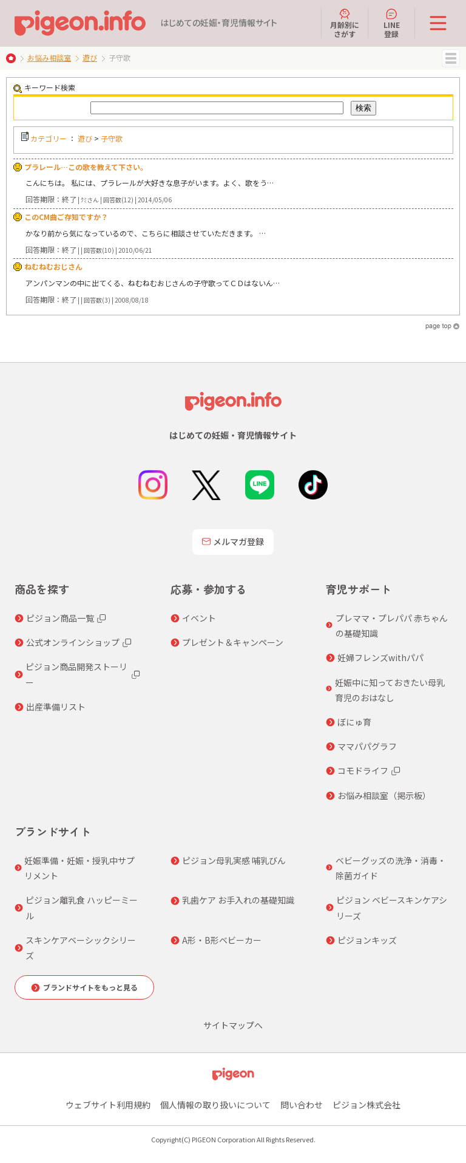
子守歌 (112, 138)
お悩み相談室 (49, 57)
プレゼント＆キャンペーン (232, 642)
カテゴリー (48, 138)
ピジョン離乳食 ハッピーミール (81, 907)
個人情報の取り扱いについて (215, 1105)
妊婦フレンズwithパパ (380, 657)
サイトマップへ (233, 1025)
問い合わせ (301, 1105)
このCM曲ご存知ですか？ (66, 216)
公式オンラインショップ (73, 642)
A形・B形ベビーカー (222, 940)
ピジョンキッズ (367, 940)
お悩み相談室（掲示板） (384, 795)
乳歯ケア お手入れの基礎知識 (238, 900)
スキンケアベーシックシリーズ (80, 947)
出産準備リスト (56, 707)
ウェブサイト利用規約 (108, 1105)
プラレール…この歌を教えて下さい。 (85, 167)
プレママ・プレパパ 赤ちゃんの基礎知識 (392, 625)
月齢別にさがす (344, 23)
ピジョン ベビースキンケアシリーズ (391, 907)
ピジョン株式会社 (366, 1105)
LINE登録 (391, 23)
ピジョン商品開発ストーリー (76, 674)
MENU (451, 58)
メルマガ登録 (233, 541)
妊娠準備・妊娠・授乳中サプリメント (79, 868)
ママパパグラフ (367, 746)
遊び (90, 57)
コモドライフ (362, 770)
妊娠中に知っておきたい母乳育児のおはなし (390, 690)
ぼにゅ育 (354, 722)
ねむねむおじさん (53, 266)
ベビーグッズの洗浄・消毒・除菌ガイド (391, 868)
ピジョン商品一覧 (60, 618)
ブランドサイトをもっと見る (90, 987)
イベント (199, 618)
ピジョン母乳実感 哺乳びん (234, 860)
